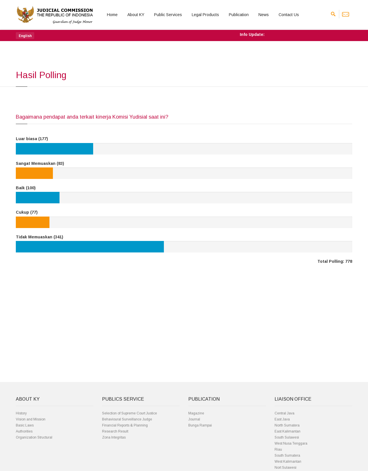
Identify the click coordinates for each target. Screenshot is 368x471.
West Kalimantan (288, 462)
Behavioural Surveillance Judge (127, 419)
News (263, 14)
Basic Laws (25, 425)
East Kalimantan (287, 431)
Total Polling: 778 (334, 261)
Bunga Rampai (200, 425)
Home (112, 14)
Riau (278, 449)
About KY (135, 14)
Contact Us (289, 14)
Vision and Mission (30, 419)
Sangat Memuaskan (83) (40, 163)
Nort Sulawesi (285, 468)
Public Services (168, 14)
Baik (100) (26, 188)
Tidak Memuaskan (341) (39, 237)
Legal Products (205, 14)
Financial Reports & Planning (125, 425)
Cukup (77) (27, 212)
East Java (282, 419)
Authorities (24, 431)
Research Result (115, 431)
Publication (239, 14)
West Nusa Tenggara (291, 443)
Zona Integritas (114, 437)
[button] (25, 35)
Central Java (284, 413)
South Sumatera (287, 455)
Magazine (196, 413)
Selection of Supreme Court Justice (129, 413)
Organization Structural (34, 437)
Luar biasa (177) (32, 138)
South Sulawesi (287, 437)
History (21, 413)
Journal (194, 419)
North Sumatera (287, 425)
